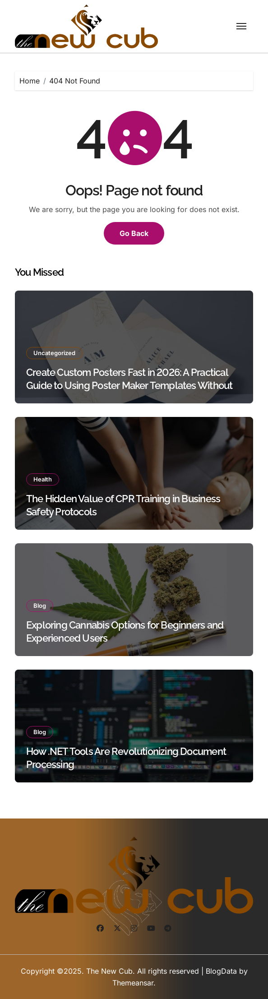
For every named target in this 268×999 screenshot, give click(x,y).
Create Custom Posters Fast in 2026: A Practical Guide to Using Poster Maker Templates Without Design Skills (129, 385)
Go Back (134, 233)
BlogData (221, 971)
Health (42, 479)
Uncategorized (54, 352)
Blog (39, 605)
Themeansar (132, 982)
